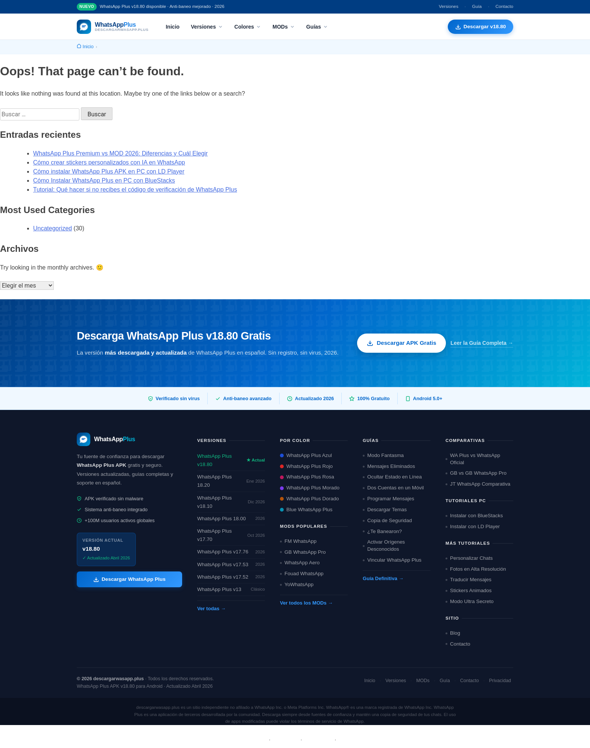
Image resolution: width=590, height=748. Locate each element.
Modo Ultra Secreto (470, 601)
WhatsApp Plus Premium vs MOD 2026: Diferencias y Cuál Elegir (120, 153)
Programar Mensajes (388, 498)
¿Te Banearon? (382, 531)
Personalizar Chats (469, 558)
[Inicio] (85, 46)
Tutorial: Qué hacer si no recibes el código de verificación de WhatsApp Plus (135, 189)
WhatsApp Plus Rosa (307, 477)
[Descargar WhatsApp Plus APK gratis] (480, 27)
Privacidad (500, 680)
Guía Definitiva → (383, 578)
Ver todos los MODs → (306, 603)
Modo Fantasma (383, 455)
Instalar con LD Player (473, 526)
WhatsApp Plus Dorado (309, 498)
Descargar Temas (385, 509)
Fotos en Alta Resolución (476, 569)
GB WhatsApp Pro (303, 552)
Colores (247, 27)
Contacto (504, 6)
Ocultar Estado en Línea (392, 477)
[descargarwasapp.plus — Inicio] (112, 27)
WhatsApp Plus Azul (306, 455)
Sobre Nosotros (246, 739)
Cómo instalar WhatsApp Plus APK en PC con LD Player (108, 171)
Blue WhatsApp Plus (306, 509)
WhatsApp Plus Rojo (306, 466)
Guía (477, 6)
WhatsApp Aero (299, 562)
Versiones (448, 6)
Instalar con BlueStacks (474, 515)
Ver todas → (211, 608)
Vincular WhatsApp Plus (392, 560)
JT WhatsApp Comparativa (478, 484)
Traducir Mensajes (468, 579)
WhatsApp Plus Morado (309, 488)
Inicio (172, 27)
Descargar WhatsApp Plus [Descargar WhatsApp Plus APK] (129, 579)
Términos (285, 739)
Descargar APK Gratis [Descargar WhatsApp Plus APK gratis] (401, 343)
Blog (453, 633)
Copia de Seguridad (387, 520)
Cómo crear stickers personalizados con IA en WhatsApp (109, 162)
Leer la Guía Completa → (481, 343)
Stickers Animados (469, 590)
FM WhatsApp (298, 541)
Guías (317, 27)
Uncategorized (52, 228)
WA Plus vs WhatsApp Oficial (473, 458)
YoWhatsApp (296, 584)
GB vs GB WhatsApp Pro (476, 473)
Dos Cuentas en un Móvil (393, 488)
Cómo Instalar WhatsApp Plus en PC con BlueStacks (104, 180)
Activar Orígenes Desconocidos (384, 545)
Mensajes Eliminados (389, 466)
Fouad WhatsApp (302, 573)
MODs (283, 27)
